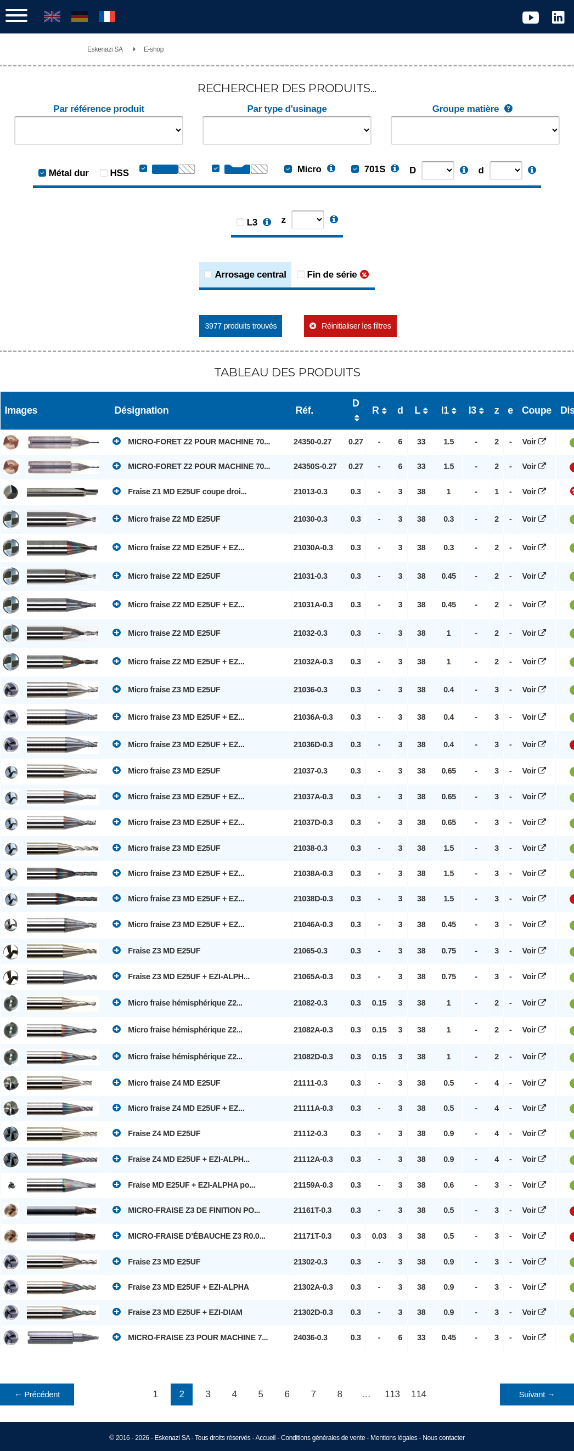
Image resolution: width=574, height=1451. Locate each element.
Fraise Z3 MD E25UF (156, 950)
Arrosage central (250, 274)
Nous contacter (444, 1438)
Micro (302, 169)
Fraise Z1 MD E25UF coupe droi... (179, 491)
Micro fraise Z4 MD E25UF (166, 1082)
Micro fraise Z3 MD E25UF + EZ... (178, 716)
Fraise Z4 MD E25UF (156, 1133)
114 (418, 1394)
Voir (537, 441)
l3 (472, 410)
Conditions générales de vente (323, 1438)
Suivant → (537, 1394)
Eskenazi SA (105, 49)
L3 (252, 222)
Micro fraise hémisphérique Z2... (177, 1002)
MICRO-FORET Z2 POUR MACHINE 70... (191, 441)
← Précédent (37, 1394)
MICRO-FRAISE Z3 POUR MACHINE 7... (190, 1337)
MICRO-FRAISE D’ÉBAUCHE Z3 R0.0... (188, 1235)
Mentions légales (393, 1438)
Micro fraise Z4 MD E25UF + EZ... (178, 1108)
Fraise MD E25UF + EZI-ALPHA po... (183, 1184)
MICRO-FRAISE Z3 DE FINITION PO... (186, 1210)
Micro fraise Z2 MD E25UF (166, 518)
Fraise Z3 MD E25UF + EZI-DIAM (177, 1312)
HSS (119, 173)
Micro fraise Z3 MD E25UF (166, 689)
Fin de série (332, 274)
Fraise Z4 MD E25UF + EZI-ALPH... (181, 1159)
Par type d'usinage (287, 109)
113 (392, 1394)
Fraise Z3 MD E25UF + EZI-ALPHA (180, 1286)
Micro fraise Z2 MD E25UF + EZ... (178, 547)
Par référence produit (98, 109)
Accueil (266, 1438)
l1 (445, 410)
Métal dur (69, 173)
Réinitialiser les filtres (356, 325)
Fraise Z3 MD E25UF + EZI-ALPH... (181, 976)
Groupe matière (475, 109)
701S (368, 169)
